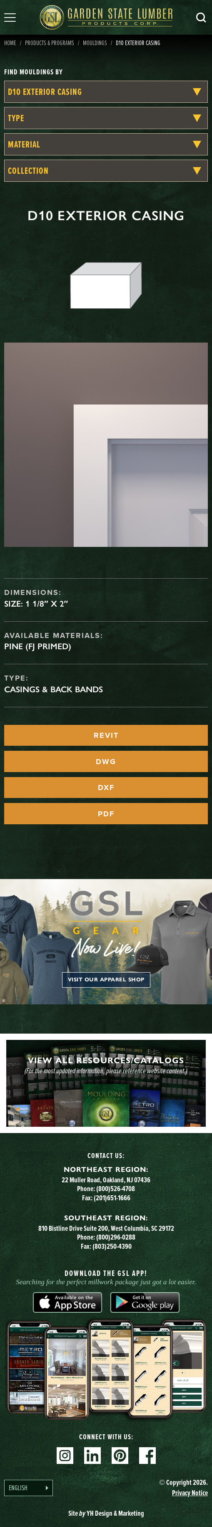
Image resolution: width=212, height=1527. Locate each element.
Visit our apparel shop (106, 979)
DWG (106, 761)
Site (106, 1513)
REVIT (106, 735)
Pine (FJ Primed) (37, 646)
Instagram (65, 1455)
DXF (106, 787)
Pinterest (120, 1455)
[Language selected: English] (28, 1488)
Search (201, 17)
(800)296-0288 (115, 1237)
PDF (106, 813)
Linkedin (92, 1455)
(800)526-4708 (115, 1188)
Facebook (147, 1455)
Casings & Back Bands (53, 689)
